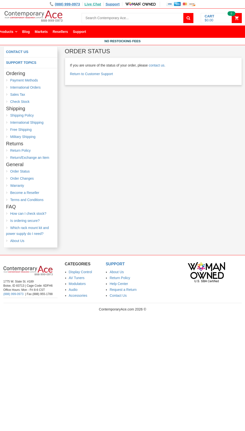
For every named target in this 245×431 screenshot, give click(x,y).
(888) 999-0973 (13, 294)
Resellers (60, 32)
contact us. (157, 65)
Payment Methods (24, 80)
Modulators (77, 284)
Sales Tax (17, 94)
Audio (73, 290)
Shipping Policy (22, 115)
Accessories (78, 295)
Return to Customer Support (91, 74)
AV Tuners (77, 278)
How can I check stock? (28, 214)
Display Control (80, 272)
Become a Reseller (24, 193)
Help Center (119, 284)
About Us (17, 241)
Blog (26, 32)
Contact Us (17, 52)
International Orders (25, 87)
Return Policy (20, 150)
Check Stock (20, 102)
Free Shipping (21, 130)
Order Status (20, 171)
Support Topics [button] (21, 63)
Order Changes (22, 178)
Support (112, 4)
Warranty (17, 186)
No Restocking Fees (122, 41)
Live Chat (93, 4)
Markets (41, 32)
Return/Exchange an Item (29, 158)
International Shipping (26, 122)
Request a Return (123, 290)
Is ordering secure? (25, 221)
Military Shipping (23, 137)
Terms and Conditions (26, 200)
